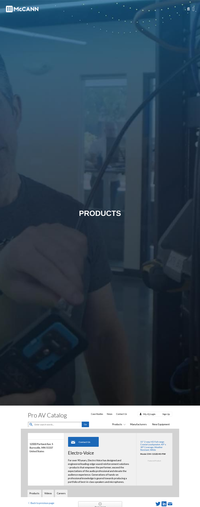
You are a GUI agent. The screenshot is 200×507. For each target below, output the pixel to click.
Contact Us (121, 414)
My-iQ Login (149, 414)
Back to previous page (41, 502)
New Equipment (161, 424)
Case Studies (97, 414)
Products (118, 424)
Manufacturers (138, 424)
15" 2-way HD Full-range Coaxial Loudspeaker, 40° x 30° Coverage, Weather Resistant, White (153, 445)
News (109, 414)
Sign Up (166, 414)
